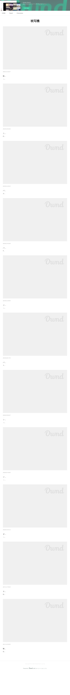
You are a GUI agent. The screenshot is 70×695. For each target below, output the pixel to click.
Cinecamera (20, 13)
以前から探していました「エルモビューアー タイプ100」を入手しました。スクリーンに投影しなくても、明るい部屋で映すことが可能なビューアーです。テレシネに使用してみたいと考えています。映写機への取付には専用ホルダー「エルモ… (35, 614)
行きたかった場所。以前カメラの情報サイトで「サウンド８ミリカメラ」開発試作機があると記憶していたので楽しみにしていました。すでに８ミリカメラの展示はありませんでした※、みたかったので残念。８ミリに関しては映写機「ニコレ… (35, 139)
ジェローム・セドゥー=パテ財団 (14, 491)
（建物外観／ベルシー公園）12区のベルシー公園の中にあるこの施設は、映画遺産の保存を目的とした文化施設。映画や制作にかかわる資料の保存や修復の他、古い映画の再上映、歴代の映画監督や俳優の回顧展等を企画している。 (34, 436)
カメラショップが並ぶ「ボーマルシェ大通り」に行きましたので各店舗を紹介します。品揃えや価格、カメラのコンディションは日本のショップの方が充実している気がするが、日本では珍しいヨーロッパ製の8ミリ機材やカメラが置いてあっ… (35, 199)
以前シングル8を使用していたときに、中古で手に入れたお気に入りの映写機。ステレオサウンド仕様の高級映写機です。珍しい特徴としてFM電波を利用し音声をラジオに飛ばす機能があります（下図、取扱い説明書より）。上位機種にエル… (35, 674)
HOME (3, 13)
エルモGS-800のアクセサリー (13, 610)
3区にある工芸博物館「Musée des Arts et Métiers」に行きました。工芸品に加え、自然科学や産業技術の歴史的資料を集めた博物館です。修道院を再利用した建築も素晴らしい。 (34, 258)
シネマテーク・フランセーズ (13, 432)
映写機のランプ (8, 76)
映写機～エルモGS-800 (11, 670)
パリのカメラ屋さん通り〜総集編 (14, 195)
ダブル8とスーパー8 (10, 551)
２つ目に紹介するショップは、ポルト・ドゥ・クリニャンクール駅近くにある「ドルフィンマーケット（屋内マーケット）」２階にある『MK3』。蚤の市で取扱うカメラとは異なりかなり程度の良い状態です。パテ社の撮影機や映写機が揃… (35, 377)
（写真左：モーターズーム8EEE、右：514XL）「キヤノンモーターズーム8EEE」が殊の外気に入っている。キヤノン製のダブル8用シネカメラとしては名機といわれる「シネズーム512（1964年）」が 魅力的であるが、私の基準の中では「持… (35, 555)
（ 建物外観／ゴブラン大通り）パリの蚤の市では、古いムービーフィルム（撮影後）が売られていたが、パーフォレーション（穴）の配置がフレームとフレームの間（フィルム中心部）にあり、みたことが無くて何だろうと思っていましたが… (35, 495)
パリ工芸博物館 (8, 254)
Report (11, 13)
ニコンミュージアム (10, 135)
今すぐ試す (26, 8)
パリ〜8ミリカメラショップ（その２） (16, 373)
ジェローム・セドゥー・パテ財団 (14, 313)
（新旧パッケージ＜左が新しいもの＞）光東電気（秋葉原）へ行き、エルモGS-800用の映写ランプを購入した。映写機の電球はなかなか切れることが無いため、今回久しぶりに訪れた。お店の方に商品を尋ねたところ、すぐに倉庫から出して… (35, 80)
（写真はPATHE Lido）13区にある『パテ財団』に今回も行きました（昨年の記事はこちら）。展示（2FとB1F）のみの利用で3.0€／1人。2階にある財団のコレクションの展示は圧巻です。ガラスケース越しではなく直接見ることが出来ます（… (35, 317)
